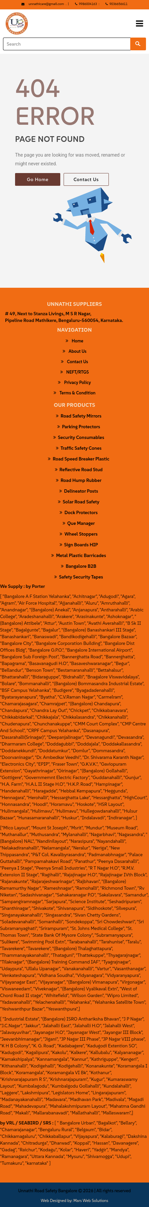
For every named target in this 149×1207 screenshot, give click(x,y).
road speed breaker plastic (78, 459)
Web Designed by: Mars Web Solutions (74, 1200)
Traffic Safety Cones (78, 448)
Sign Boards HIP (79, 545)
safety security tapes (78, 577)
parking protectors (78, 427)
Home (74, 341)
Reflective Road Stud (79, 469)
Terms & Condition (74, 393)
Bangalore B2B (78, 566)
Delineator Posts (78, 491)
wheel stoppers (78, 534)
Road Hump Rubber (78, 480)
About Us (74, 351)
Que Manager (79, 523)
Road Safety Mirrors (78, 416)
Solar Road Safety (78, 502)
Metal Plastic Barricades (78, 555)
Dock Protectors (78, 512)
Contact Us (86, 179)
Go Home (37, 179)
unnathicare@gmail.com (46, 4)
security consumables (78, 437)
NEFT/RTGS (74, 372)
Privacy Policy (74, 382)
